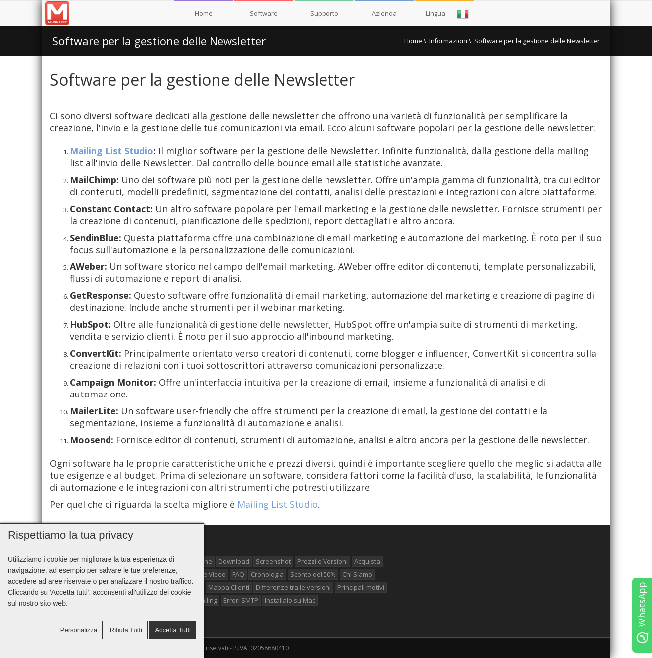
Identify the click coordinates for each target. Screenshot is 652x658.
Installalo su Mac (290, 600)
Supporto (324, 13)
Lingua (447, 14)
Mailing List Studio (111, 151)
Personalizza (78, 630)
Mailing (206, 600)
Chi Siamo (357, 574)
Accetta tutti (173, 630)
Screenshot (273, 561)
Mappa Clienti (228, 587)
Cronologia (267, 574)
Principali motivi (360, 587)
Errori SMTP (240, 600)
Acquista (367, 561)
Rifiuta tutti (126, 630)
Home (204, 13)
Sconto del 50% (313, 574)
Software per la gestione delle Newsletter (159, 40)
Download (233, 561)
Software (264, 13)
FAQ (238, 574)
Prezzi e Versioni (322, 561)
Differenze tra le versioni (293, 587)
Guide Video (207, 574)
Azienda (384, 13)
